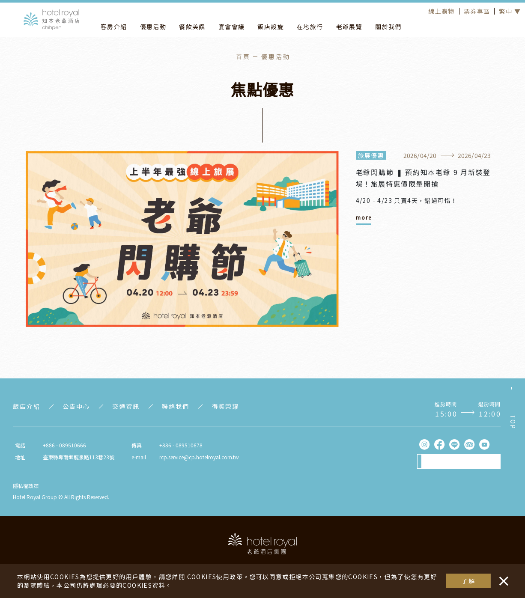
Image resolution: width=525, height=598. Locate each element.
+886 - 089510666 (64, 445)
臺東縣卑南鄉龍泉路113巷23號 (78, 457)
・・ (502, 576)
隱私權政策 (26, 485)
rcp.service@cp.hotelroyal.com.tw (199, 457)
